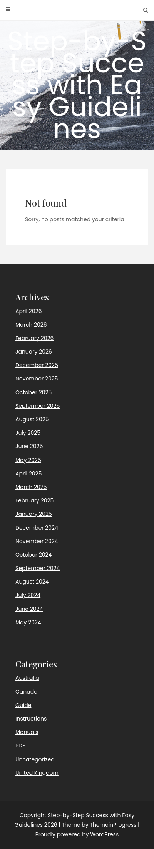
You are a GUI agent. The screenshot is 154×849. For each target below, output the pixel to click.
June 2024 (29, 609)
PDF (20, 745)
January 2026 (33, 351)
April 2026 (28, 311)
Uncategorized (35, 759)
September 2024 (37, 568)
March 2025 (31, 487)
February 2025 (34, 500)
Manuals (26, 732)
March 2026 (31, 325)
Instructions (31, 718)
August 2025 (32, 419)
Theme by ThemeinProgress (99, 825)
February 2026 (34, 338)
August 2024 (32, 581)
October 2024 (33, 555)
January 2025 (33, 514)
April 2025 (28, 473)
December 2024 (36, 528)
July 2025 (27, 433)
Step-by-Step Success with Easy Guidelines (77, 85)
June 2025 (29, 446)
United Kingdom (37, 773)
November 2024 (36, 541)
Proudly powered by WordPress (77, 834)
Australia (27, 678)
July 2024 (27, 595)
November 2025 (36, 378)
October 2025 (33, 392)
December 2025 (36, 365)
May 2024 (28, 622)
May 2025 (28, 460)
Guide (23, 705)
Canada (26, 692)
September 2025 (37, 406)
